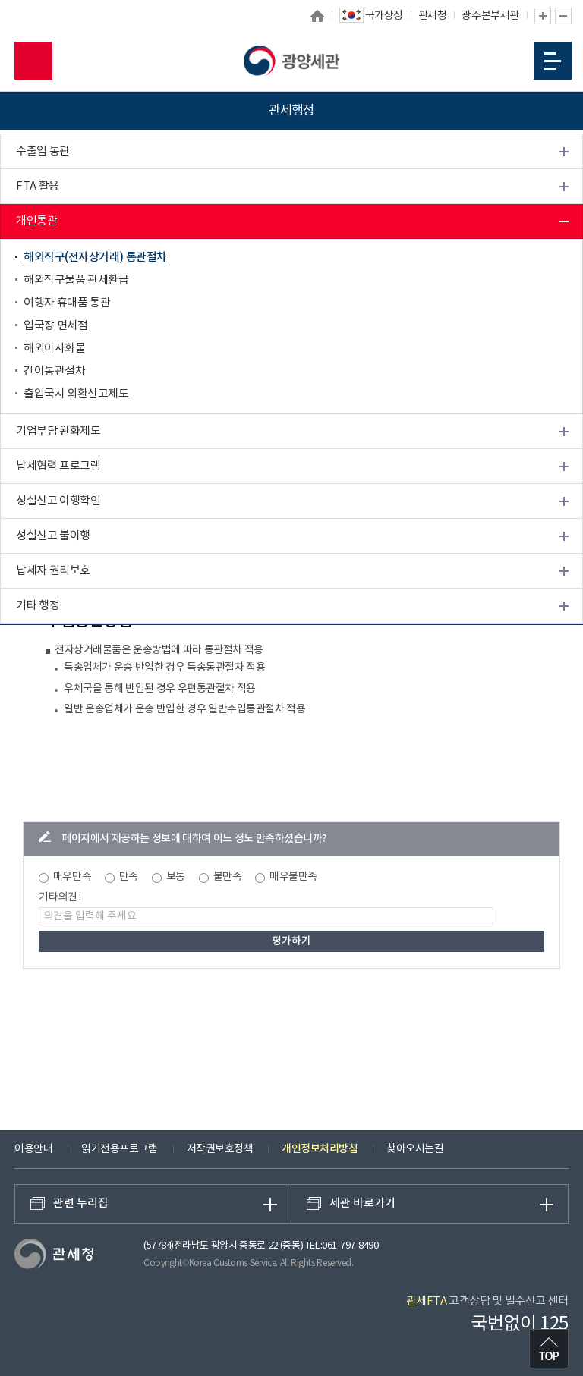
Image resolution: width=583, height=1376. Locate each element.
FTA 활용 (37, 186)
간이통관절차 (54, 371)
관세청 (432, 16)
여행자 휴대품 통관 (67, 303)
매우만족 (72, 877)
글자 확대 (542, 16)
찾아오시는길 (414, 1149)
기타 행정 (37, 605)
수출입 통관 (43, 151)
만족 (128, 877)
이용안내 (33, 1149)
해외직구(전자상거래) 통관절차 (95, 257)
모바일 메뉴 (552, 61)
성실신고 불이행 (53, 535)
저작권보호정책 (220, 1149)
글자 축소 (563, 16)
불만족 (227, 877)
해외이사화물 (54, 348)
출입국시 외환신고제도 (76, 394)
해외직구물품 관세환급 (76, 280)
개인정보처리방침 (320, 1148)
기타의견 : (60, 897)
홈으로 (317, 16)
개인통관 (36, 221)
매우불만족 (293, 877)
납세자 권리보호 (53, 570)
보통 (175, 877)
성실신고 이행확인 (58, 501)
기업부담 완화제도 (58, 431)
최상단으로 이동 (549, 1349)
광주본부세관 (490, 16)
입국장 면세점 (55, 325)
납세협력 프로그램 (58, 466)
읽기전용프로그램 (119, 1149)
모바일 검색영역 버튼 (33, 61)
